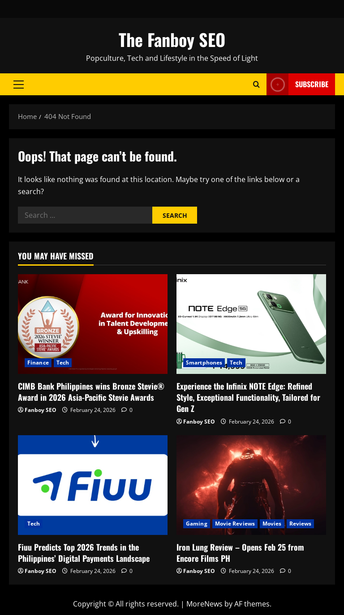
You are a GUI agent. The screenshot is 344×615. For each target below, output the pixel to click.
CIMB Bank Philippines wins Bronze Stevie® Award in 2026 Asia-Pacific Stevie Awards (91, 391)
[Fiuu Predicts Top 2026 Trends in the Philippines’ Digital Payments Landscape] (93, 485)
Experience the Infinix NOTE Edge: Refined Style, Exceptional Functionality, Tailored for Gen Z (248, 397)
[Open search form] (256, 84)
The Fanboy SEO (172, 39)
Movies (272, 523)
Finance (38, 362)
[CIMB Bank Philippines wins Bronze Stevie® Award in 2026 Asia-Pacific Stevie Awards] (93, 324)
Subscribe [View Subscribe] (297, 84)
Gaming (196, 523)
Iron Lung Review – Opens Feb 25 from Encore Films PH (240, 552)
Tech (62, 362)
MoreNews (204, 604)
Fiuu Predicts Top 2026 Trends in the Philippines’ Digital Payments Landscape (84, 552)
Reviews (300, 523)
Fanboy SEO (40, 410)
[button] (18, 84)
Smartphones (204, 362)
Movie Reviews (235, 523)
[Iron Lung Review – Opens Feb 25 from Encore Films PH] (251, 485)
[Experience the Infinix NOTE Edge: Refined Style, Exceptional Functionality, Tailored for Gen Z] (251, 324)
